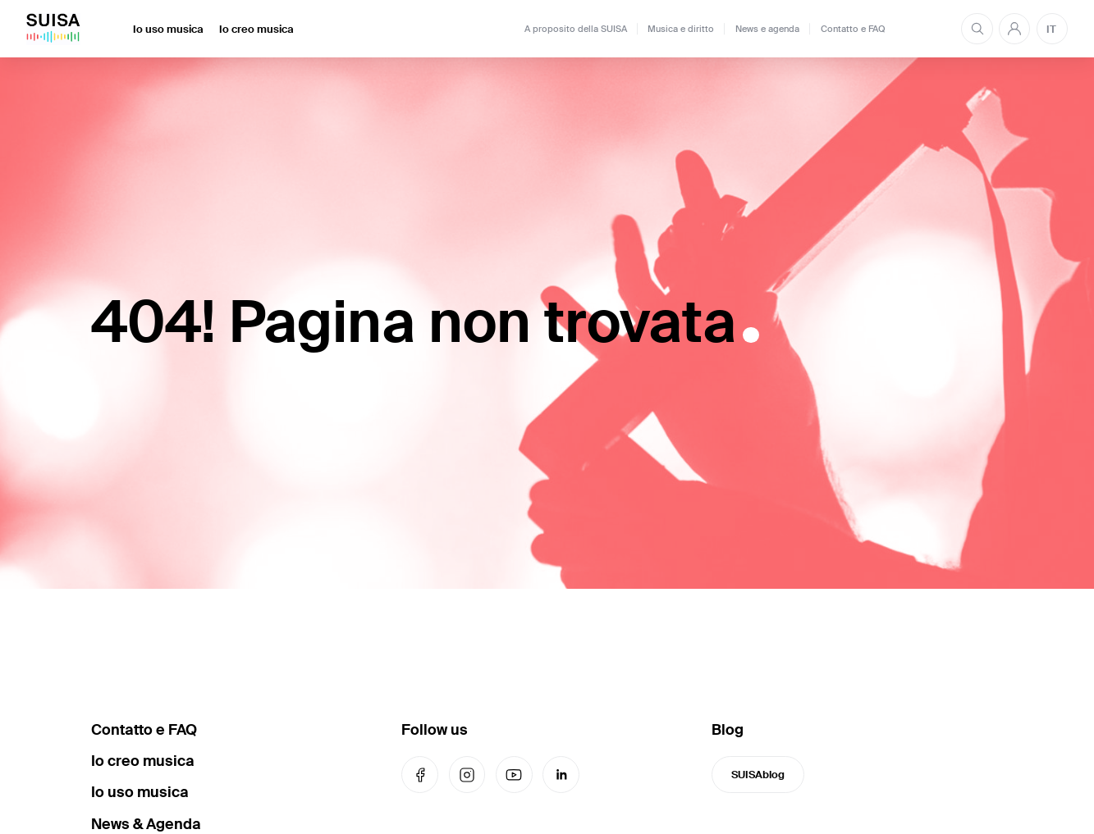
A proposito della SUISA (575, 28)
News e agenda (767, 28)
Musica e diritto (681, 28)
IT (1051, 29)
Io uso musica (168, 29)
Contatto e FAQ (853, 28)
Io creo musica (256, 29)
